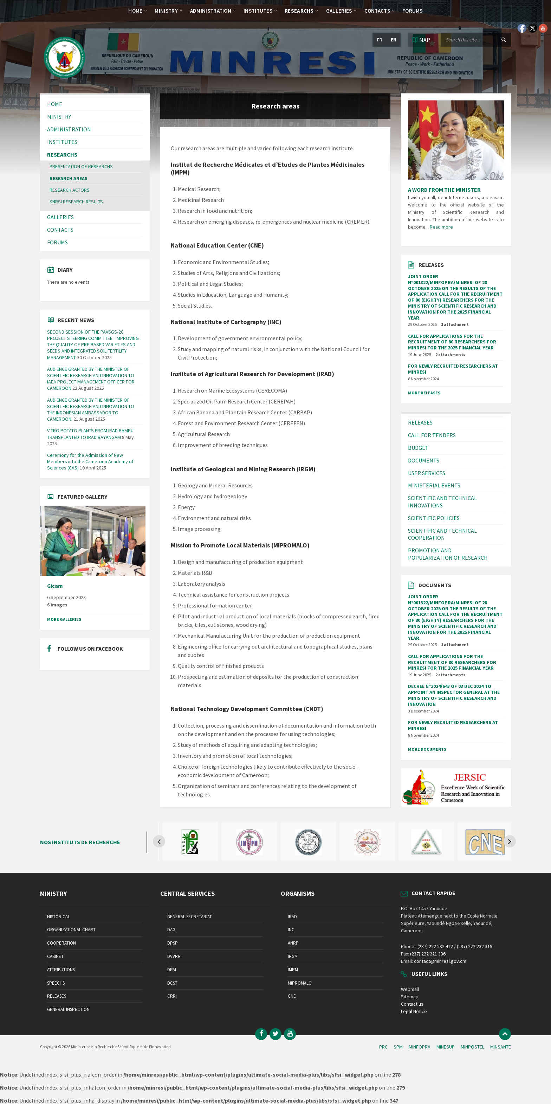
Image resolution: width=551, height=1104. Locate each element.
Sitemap (410, 996)
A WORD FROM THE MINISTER (444, 189)
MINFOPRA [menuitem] (419, 1047)
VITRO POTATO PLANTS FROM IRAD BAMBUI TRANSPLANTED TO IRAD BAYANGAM (91, 433)
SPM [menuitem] (398, 1047)
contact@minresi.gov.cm (440, 961)
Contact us (412, 1004)
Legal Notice (414, 1011)
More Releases (424, 392)
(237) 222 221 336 (428, 954)
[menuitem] (135, 11)
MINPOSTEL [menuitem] (472, 1047)
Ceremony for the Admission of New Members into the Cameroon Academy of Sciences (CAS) (90, 461)
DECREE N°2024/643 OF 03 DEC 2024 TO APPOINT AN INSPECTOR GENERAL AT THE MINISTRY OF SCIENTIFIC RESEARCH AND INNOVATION (454, 695)
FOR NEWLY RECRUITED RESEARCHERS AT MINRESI (453, 369)
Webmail (410, 989)
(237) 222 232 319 (474, 946)
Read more (441, 227)
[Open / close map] (421, 40)
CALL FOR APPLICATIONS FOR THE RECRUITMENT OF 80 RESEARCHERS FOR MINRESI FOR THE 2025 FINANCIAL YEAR (452, 342)
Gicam (55, 586)
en (393, 40)
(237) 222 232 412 (435, 946)
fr (379, 40)
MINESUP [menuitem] (445, 1047)
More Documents (427, 749)
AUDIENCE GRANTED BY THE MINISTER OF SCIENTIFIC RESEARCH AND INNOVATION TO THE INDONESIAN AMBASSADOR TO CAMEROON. (90, 409)
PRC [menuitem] (383, 1047)
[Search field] (476, 40)
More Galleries (64, 619)
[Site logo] (64, 79)
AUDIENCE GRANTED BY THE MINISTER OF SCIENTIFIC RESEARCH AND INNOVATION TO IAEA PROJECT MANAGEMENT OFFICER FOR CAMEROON (91, 379)
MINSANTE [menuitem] (500, 1047)
